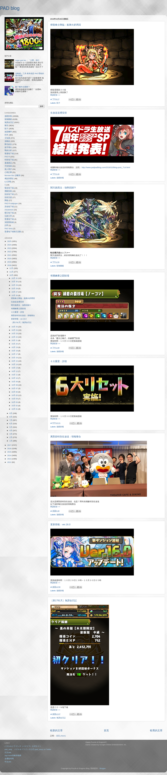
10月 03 (14, 402)
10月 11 (14, 375)
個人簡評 (8, 169)
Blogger (103, 768)
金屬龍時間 (9, 759)
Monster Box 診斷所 (12, 175)
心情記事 (8, 172)
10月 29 (14, 285)
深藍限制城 (9, 222)
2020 (9, 259)
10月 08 (14, 385)
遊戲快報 (60, 178)
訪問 (6, 225)
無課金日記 (61, 718)
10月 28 (14, 289)
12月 (11, 268)
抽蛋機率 (8, 132)
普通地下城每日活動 (13, 232)
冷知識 (7, 138)
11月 (11, 272)
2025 (9, 241)
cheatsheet (9, 210)
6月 (11, 424)
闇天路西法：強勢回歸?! (63, 187)
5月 (11, 427)
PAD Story (9, 229)
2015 (9, 452)
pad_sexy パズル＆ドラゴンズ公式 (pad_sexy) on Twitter (28, 749)
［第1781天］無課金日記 (63, 600)
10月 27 (14, 292)
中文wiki (8, 762)
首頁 (106, 730)
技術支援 (8, 197)
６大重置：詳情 (58, 361)
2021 (9, 255)
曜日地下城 (9, 213)
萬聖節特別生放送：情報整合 (65, 436)
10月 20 (14, 344)
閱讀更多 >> (55, 95)
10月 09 (14, 382)
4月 (11, 431)
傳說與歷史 (9, 179)
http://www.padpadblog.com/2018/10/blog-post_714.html (106, 167)
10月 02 (14, 406)
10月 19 (14, 347)
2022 (9, 252)
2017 (9, 445)
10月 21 (14, 340)
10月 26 (14, 295)
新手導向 (8, 147)
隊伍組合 (8, 144)
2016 (9, 449)
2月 (11, 437)
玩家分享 (8, 216)
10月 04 (14, 399)
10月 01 (14, 409)
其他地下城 (9, 207)
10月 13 (14, 368)
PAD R (7, 157)
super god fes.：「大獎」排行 (27, 60)
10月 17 (14, 354)
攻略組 (7, 141)
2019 (9, 262)
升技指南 (8, 166)
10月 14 (14, 364)
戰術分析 (8, 150)
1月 (11, 441)
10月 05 (14, 395)
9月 (11, 413)
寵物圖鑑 (60, 266)
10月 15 (14, 361)
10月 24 (14, 330)
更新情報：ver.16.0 (60, 524)
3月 (11, 434)
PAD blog (9, 8)
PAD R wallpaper (11, 203)
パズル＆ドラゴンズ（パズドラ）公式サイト (23, 746)
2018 (9, 265)
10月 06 (14, 392)
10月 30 (14, 282)
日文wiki (8, 752)
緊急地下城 (9, 188)
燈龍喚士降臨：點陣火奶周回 (65, 24)
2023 (9, 248)
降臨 (6, 200)
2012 (9, 462)
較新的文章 (56, 730)
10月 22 (14, 337)
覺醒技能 (8, 191)
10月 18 (14, 351)
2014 (9, 455)
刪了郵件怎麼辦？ (22, 87)
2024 (9, 245)
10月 (11, 275)
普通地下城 (9, 219)
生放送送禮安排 (58, 112)
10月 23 (14, 333)
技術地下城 (9, 194)
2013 (9, 459)
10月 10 (14, 378)
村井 (6, 135)
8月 (11, 417)
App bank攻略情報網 (13, 755)
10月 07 (14, 388)
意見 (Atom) (61, 736)
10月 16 (14, 358)
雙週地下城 (9, 154)
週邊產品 (8, 163)
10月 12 (14, 371)
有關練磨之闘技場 (59, 275)
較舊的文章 (156, 730)
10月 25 (14, 327)
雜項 (6, 125)
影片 (58, 103)
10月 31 (14, 278)
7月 (11, 420)
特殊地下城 (9, 160)
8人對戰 (8, 182)
